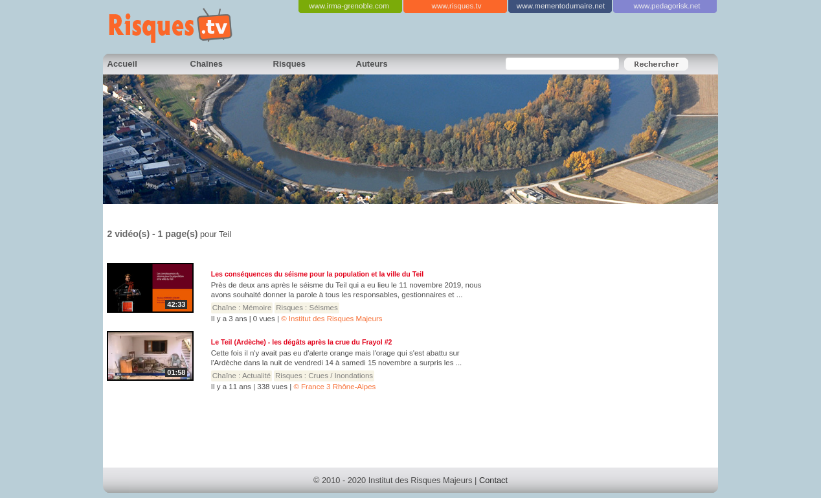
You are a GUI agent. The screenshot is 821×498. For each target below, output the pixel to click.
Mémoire (257, 307)
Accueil (122, 64)
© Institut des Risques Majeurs (331, 319)
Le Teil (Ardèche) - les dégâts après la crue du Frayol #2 (301, 342)
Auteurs (372, 64)
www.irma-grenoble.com (349, 6)
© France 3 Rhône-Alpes (334, 386)
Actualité (256, 375)
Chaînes (206, 64)
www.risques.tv (457, 6)
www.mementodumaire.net (561, 6)
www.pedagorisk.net (666, 6)
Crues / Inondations (340, 375)
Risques (289, 64)
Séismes (323, 307)
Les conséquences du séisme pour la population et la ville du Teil (317, 274)
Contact (493, 480)
